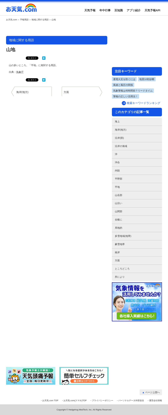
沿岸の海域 (121, 146)
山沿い (118, 203)
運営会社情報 (155, 400)
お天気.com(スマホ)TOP (75, 400)
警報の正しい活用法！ (125, 96)
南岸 (117, 252)
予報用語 (24, 20)
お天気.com (21, 9)
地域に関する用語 (40, 20)
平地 (117, 187)
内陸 (117, 170)
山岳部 (118, 195)
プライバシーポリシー (102, 400)
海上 (117, 121)
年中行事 (105, 10)
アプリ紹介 (134, 10)
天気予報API (152, 10)
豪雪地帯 (120, 244)
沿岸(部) (119, 137)
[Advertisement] (56, 29)
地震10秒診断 (146, 79)
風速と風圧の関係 (123, 84)
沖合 (117, 162)
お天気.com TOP (50, 400)
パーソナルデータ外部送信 (131, 400)
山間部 (118, 211)
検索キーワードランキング (143, 103)
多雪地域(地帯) (123, 236)
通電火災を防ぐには (124, 79)
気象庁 (20, 72)
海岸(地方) (120, 129)
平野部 (118, 178)
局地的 (118, 227)
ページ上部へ (152, 392)
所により (120, 276)
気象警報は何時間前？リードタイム (133, 90)
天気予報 (89, 10)
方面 (117, 260)
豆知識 (118, 10)
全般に (118, 219)
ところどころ (122, 268)
